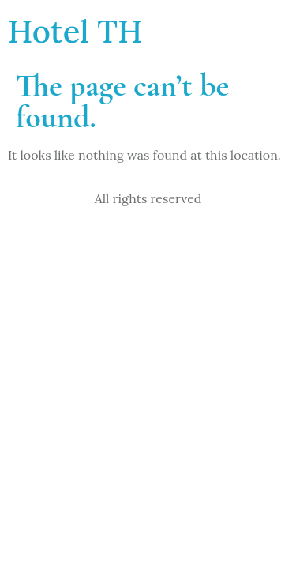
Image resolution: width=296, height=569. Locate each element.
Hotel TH (75, 31)
